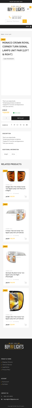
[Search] (25, 21)
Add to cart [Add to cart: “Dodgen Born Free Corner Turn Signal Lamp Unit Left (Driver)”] (26, 325)
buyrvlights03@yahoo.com (11, 399)
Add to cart (20, 118)
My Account (5, 381)
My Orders (5, 384)
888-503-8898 (16, 18)
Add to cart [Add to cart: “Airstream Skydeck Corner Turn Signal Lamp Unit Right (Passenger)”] (26, 283)
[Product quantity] (6, 118)
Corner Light (9, 184)
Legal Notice (5, 367)
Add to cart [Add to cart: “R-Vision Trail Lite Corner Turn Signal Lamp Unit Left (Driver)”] (26, 239)
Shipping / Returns (7, 362)
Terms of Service (7, 364)
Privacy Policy (6, 369)
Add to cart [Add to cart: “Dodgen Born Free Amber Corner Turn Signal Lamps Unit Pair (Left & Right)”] (26, 197)
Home (2, 34)
